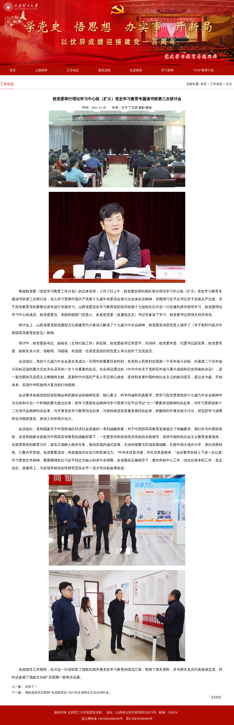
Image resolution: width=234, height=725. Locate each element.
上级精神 (41, 70)
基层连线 (104, 70)
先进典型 (136, 70)
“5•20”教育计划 (203, 70)
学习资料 (167, 70)
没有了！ (31, 686)
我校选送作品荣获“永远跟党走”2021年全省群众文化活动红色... (68, 692)
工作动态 (72, 70)
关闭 (216, 697)
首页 (13, 70)
